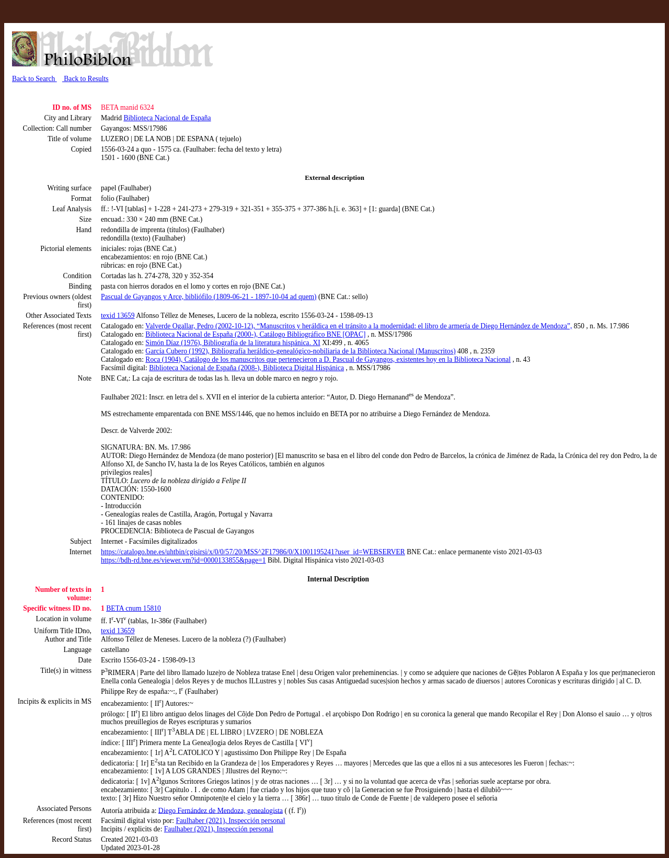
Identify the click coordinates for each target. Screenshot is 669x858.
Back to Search (34, 79)
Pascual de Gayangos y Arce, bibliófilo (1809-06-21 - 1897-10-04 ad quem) (209, 297)
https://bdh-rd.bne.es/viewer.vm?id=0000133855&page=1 (183, 560)
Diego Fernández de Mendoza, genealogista (220, 810)
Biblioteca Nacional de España (167, 118)
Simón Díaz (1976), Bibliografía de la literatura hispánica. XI (232, 343)
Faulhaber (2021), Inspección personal (230, 821)
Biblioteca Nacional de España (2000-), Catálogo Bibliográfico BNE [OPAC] (255, 334)
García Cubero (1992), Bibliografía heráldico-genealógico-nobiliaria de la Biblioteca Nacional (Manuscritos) (300, 351)
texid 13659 (118, 315)
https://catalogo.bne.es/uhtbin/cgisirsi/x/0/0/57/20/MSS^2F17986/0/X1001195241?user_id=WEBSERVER (253, 552)
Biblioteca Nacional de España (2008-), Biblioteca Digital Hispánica (246, 368)
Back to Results (85, 79)
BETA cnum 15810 (133, 608)
